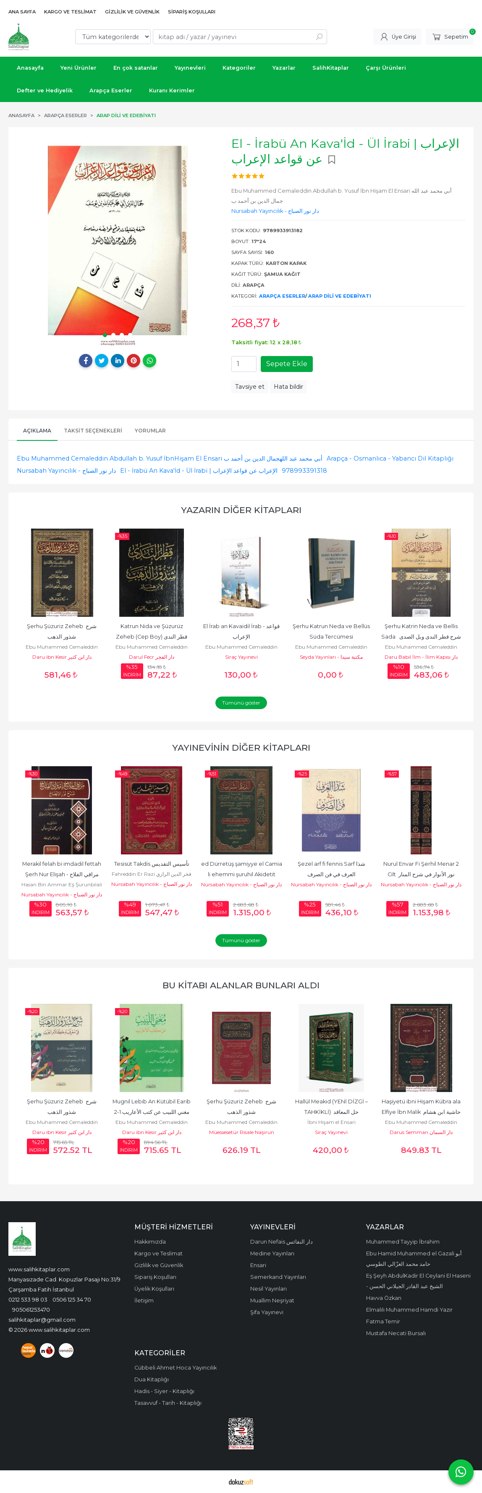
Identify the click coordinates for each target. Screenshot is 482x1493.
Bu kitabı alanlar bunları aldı (241, 985)
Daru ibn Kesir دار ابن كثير (62, 657)
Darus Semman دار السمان (421, 1132)
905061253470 (31, 1309)
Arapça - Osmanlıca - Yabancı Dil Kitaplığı (390, 458)
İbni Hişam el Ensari (331, 1122)
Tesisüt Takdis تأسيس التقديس (151, 864)
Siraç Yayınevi (241, 657)
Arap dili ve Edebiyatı (339, 296)
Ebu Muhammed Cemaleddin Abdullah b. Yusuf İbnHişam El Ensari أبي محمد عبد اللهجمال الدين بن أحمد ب (169, 458)
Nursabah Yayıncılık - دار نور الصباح (66, 470)
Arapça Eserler (282, 296)
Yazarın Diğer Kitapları (241, 510)
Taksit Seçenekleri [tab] (93, 430)
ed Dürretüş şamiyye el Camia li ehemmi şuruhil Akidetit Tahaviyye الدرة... (242, 874)
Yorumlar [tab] (150, 430)
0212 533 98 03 (27, 1299)
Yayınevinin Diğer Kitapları (241, 747)
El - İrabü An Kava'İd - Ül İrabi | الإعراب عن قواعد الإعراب (199, 470)
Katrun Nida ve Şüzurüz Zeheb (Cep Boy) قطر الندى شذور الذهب (152, 636)
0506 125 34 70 (71, 1299)
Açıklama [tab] (37, 430)
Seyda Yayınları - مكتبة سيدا (331, 657)
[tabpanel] (118, 241)
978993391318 (304, 470)
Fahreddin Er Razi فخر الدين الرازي (151, 874)
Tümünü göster (241, 702)
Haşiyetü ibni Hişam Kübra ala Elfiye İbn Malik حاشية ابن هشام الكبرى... (422, 1112)
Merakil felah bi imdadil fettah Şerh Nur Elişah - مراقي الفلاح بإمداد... (62, 874)
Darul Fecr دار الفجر (151, 657)
